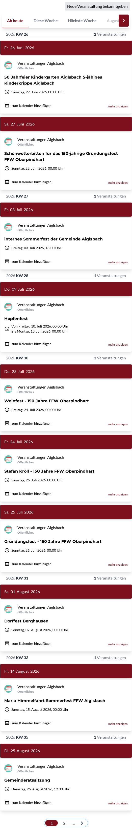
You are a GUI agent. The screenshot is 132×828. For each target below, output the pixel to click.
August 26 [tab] (116, 20)
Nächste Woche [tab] (82, 20)
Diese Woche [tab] (46, 20)
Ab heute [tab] (15, 20)
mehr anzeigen (118, 106)
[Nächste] (124, 21)
